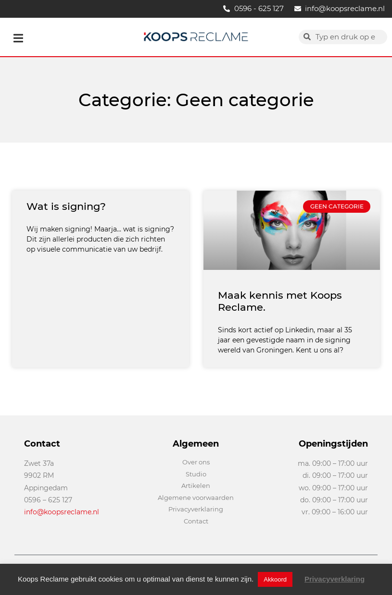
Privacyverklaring (334, 579)
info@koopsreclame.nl (61, 512)
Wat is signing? (66, 206)
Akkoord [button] (275, 579)
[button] (18, 38)
